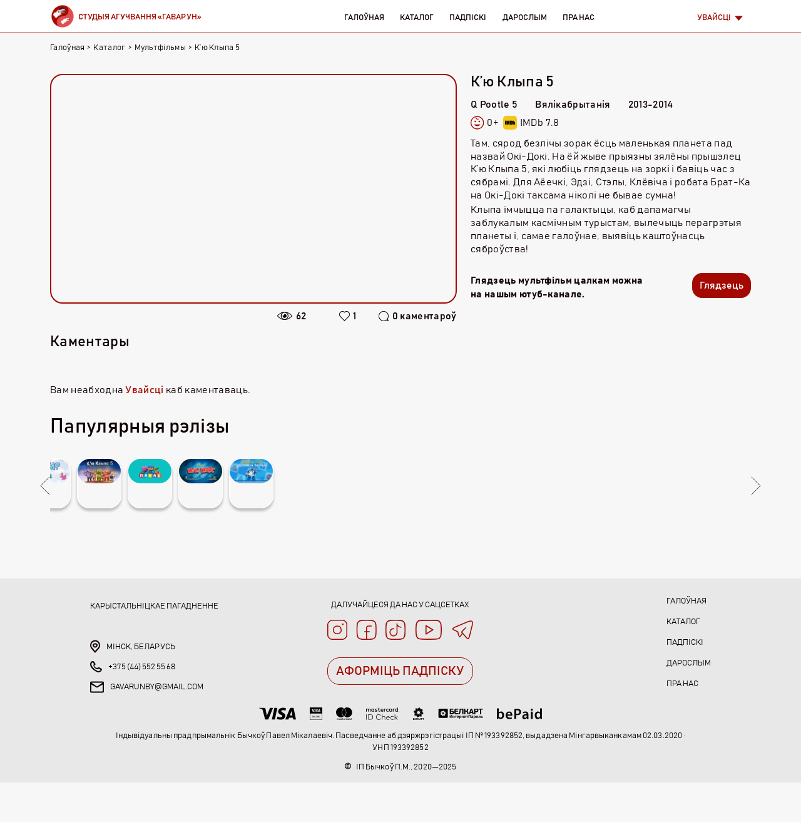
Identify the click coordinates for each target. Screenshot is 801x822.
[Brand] (126, 16)
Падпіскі (467, 18)
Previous (46, 506)
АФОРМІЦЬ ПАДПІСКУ (400, 714)
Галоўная (364, 18)
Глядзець (717, 287)
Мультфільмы (160, 48)
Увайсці (144, 390)
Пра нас (578, 18)
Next (755, 506)
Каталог (416, 18)
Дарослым (525, 18)
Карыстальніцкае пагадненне (154, 647)
